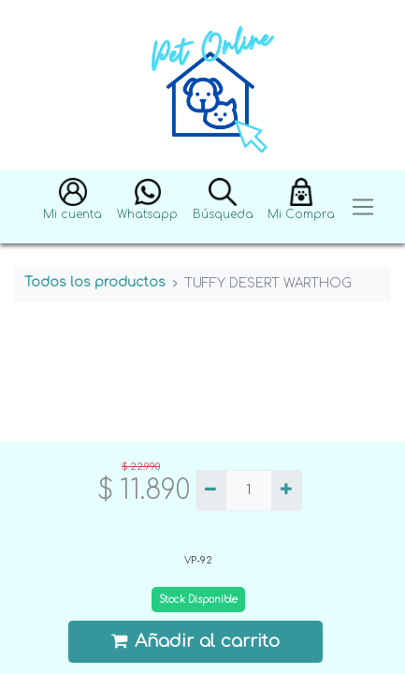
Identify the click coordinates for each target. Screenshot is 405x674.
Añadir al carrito (195, 641)
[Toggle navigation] (363, 207)
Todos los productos (95, 282)
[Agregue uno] (286, 490)
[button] (72, 207)
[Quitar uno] (210, 490)
